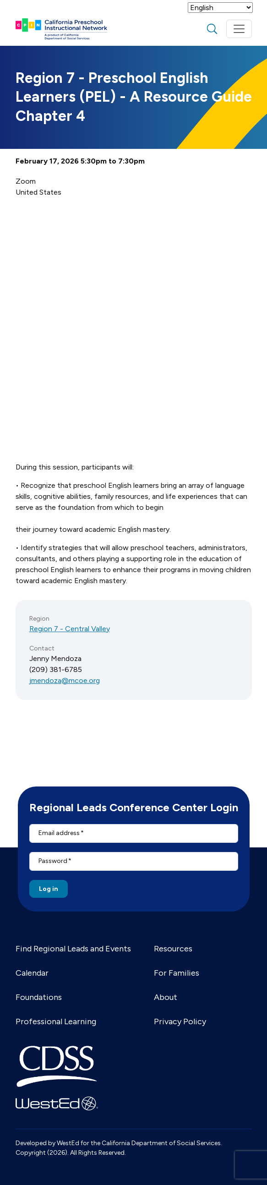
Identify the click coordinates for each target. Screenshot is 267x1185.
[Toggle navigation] (239, 29)
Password (52, 861)
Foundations (39, 997)
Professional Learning (56, 1021)
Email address (59, 833)
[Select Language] (220, 7)
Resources (173, 949)
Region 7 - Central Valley (69, 628)
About (165, 997)
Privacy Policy (180, 1021)
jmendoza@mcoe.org (64, 680)
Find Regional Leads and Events (73, 949)
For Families (176, 973)
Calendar (32, 973)
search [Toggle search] (212, 29)
